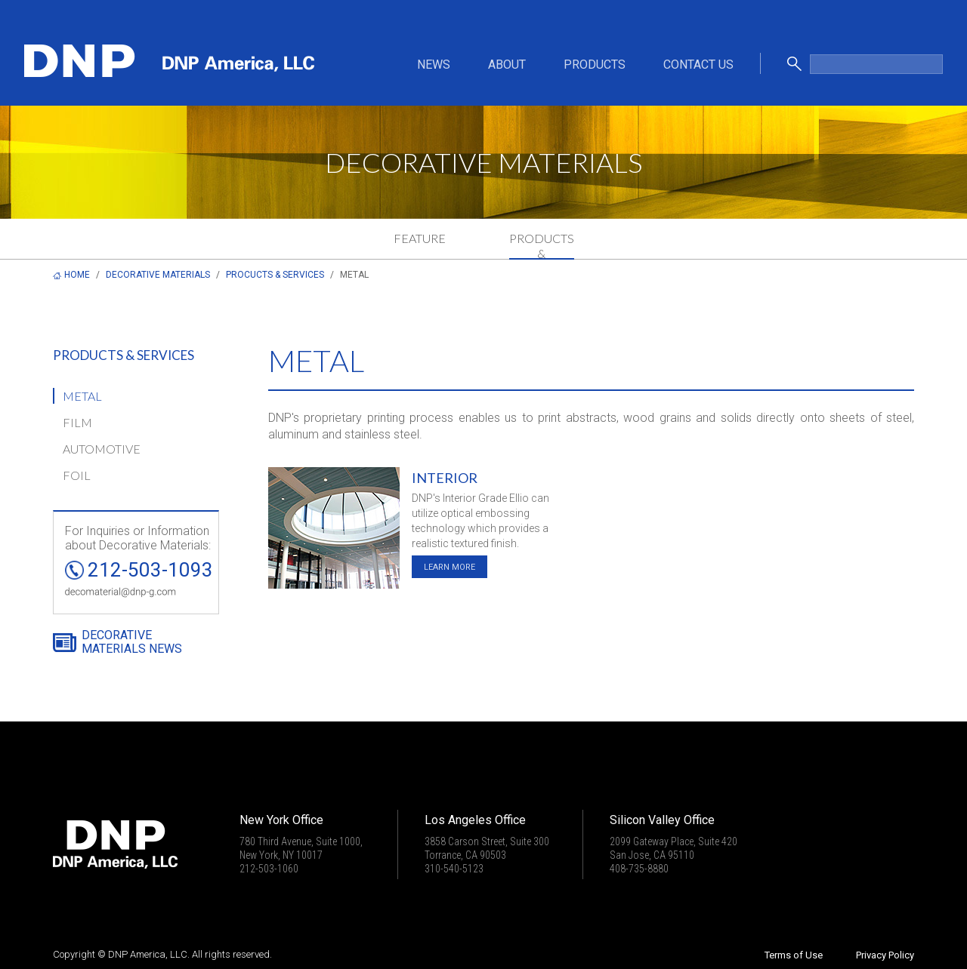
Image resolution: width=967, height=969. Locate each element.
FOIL (77, 475)
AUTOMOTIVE (102, 448)
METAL (82, 396)
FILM (77, 422)
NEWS (433, 64)
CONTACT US (698, 64)
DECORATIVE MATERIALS (158, 274)
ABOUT (507, 64)
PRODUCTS (595, 64)
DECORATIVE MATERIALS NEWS (132, 642)
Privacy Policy (885, 955)
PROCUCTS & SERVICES (275, 274)
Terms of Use (794, 955)
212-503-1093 (150, 570)
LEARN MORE (449, 567)
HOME (77, 274)
